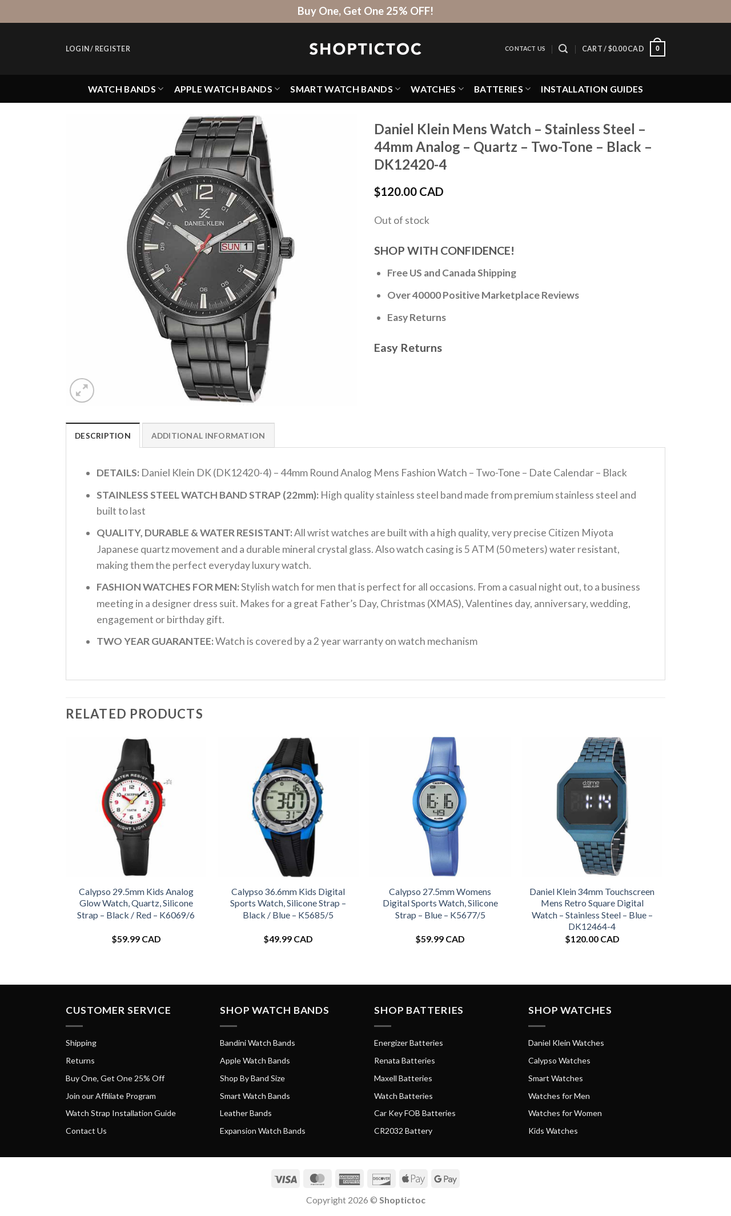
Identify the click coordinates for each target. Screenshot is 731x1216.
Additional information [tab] (209, 435)
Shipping (81, 1043)
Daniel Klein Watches (566, 1043)
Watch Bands (126, 88)
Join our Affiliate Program (111, 1096)
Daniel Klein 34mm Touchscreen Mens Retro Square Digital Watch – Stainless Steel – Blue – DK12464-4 (591, 909)
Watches (437, 88)
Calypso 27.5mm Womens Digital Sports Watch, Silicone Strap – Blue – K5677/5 (440, 903)
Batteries (502, 88)
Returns (80, 1061)
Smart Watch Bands (345, 88)
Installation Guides (592, 88)
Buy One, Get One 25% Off (115, 1078)
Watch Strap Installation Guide (121, 1113)
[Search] (563, 49)
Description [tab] (103, 435)
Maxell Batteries (403, 1078)
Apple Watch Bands (227, 88)
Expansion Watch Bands (263, 1131)
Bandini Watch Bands (257, 1043)
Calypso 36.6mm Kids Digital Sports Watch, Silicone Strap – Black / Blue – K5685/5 (288, 903)
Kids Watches (553, 1131)
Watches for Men (559, 1096)
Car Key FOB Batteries (415, 1113)
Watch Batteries (403, 1096)
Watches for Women (565, 1113)
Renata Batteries (404, 1061)
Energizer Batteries (408, 1043)
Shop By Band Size (252, 1078)
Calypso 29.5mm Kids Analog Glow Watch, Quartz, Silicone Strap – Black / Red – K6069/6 (136, 903)
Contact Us (525, 48)
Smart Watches (555, 1078)
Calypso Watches (559, 1061)
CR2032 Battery (403, 1131)
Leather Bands (246, 1113)
